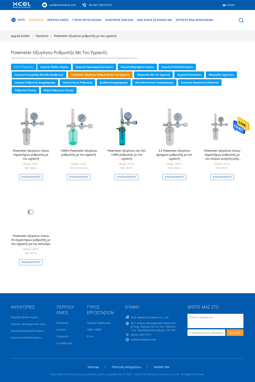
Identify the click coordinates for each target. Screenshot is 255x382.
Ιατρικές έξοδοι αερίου (54, 67)
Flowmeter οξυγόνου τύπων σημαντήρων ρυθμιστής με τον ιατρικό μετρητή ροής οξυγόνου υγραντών (222, 156)
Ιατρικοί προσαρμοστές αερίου (94, 67)
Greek (231, 5)
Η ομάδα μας (64, 343)
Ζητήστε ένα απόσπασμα (194, 20)
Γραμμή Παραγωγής (99, 323)
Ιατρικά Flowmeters (189, 74)
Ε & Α (90, 336)
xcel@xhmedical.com (62, 5)
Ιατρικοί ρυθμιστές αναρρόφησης (35, 82)
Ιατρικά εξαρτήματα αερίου (137, 67)
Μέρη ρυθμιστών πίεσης (59, 90)
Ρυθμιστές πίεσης (25, 90)
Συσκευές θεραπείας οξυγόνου (200, 82)
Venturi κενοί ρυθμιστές (77, 82)
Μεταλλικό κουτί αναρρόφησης (154, 82)
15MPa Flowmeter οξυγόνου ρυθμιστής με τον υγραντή (78, 152)
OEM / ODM (94, 329)
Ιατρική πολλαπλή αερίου (177, 67)
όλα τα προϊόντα (23, 67)
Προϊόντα (36, 20)
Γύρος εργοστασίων (86, 20)
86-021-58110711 (100, 5)
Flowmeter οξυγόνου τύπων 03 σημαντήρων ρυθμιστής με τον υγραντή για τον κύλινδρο (31, 240)
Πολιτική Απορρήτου (126, 366)
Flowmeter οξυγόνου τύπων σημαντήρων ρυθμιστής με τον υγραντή (31, 154)
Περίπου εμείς (58, 20)
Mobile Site (161, 366)
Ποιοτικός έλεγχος (119, 20)
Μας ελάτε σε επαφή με (154, 20)
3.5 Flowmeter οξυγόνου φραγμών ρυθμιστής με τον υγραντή (174, 154)
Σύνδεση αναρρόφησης (114, 82)
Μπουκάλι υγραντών (221, 74)
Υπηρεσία (62, 336)
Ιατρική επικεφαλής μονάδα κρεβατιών (39, 74)
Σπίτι (18, 20)
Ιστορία (61, 329)
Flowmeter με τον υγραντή (153, 74)
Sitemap (93, 366)
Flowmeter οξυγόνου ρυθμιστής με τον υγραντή (85, 36)
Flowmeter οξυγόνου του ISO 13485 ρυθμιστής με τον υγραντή (126, 154)
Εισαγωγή (62, 323)
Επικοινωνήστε (30, 177)
